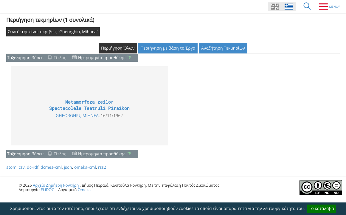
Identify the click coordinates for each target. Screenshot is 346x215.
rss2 (102, 167)
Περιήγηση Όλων (118, 48)
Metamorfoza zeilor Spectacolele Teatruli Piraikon (89, 105)
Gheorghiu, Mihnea (77, 116)
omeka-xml (85, 167)
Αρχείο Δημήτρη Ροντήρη (56, 185)
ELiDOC (47, 189)
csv (21, 167)
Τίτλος (60, 58)
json (68, 167)
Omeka (84, 189)
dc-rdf (32, 167)
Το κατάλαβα (321, 208)
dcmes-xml (51, 167)
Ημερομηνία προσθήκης (101, 58)
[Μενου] (327, 7)
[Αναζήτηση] (307, 6)
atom (11, 167)
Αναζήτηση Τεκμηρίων (223, 48)
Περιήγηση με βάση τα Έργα (167, 48)
